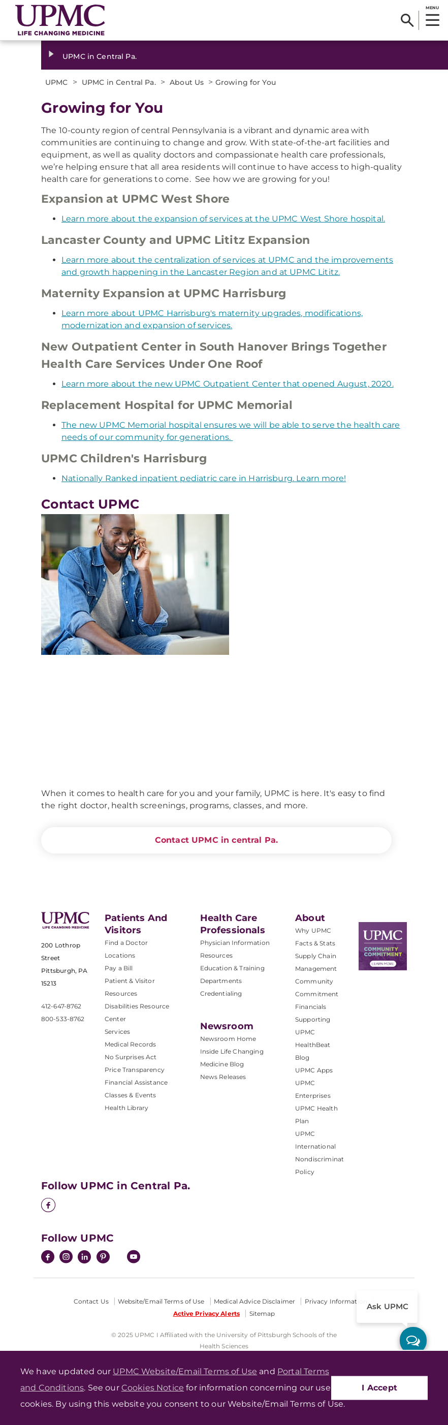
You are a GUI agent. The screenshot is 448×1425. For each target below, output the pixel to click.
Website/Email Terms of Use (161, 1301)
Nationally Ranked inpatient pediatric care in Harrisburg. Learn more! (203, 478)
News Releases (223, 1077)
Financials (311, 1006)
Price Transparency (135, 1069)
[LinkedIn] (84, 1258)
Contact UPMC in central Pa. (216, 840)
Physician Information (235, 942)
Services (117, 1031)
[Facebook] (48, 1206)
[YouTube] (133, 1258)
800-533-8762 (62, 1019)
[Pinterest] (103, 1258)
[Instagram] (66, 1258)
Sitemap (262, 1313)
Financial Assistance (136, 1082)
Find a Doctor (126, 942)
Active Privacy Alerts (206, 1313)
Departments (221, 981)
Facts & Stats (315, 943)
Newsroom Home (228, 1038)
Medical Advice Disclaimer (254, 1301)
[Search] (407, 20)
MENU (432, 7)
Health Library (126, 1108)
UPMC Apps (314, 1070)
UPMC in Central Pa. (99, 56)
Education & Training (232, 968)
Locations (120, 955)
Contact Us (91, 1301)
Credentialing (221, 993)
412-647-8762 (61, 1006)
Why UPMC (313, 930)
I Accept (379, 1387)
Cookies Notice (152, 1387)
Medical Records (130, 1044)
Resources (216, 955)
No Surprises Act (131, 1057)
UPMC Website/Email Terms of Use (185, 1371)
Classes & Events (130, 1095)
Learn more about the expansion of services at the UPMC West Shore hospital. (223, 219)
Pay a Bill (119, 968)
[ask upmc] (413, 1340)
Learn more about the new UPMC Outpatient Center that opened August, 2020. (227, 384)
